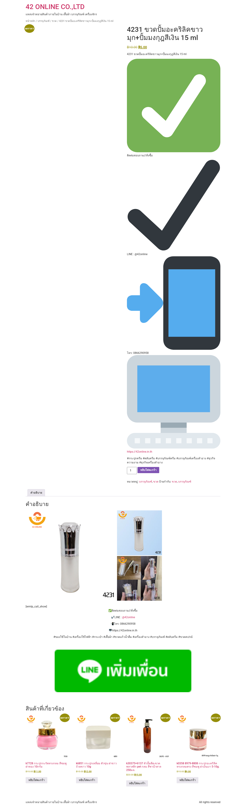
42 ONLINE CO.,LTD (55, 7)
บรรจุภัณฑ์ (44, 21)
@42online (128, 617)
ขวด (54, 21)
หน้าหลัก (30, 21)
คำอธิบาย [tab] (36, 492)
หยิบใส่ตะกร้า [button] (36, 780)
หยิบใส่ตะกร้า (148, 470)
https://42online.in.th (139, 451)
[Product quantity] (132, 470)
